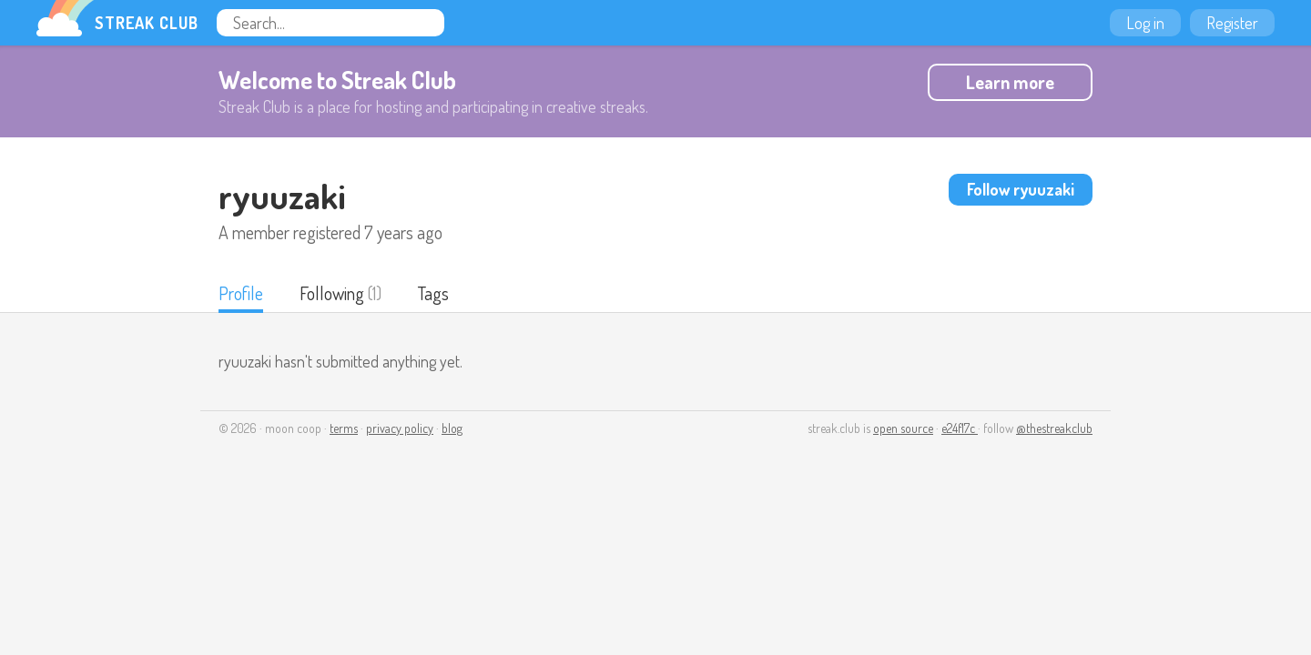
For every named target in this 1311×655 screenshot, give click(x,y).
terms (344, 428)
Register (1232, 23)
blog (452, 428)
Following (332, 293)
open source (903, 428)
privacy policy (399, 428)
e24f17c (959, 428)
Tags (433, 293)
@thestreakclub (1054, 428)
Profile (240, 293)
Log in (1145, 23)
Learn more (1010, 82)
